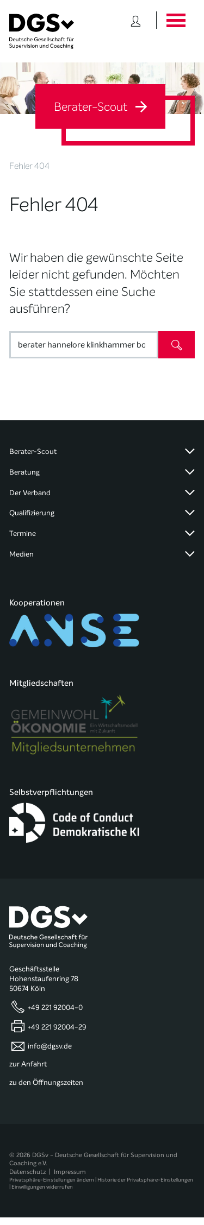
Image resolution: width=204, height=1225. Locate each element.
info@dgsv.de (50, 1046)
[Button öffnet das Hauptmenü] (175, 20)
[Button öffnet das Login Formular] (135, 20)
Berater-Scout (100, 107)
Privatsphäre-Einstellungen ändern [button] (51, 1179)
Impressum (70, 1171)
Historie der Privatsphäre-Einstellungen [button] (145, 1179)
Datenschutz (27, 1171)
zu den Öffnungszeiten (46, 1083)
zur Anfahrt (28, 1064)
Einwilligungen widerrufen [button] (42, 1186)
